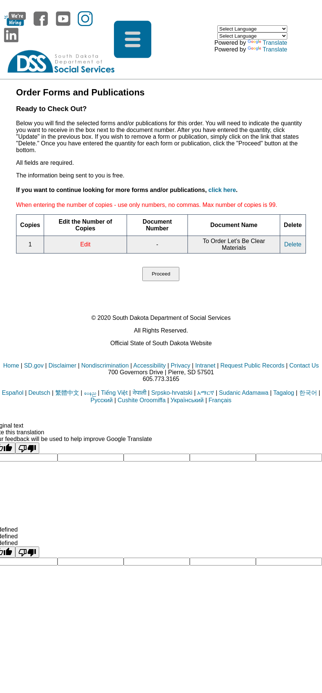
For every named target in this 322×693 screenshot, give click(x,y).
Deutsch (39, 393)
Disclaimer (63, 365)
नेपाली (139, 393)
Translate (267, 43)
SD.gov (33, 365)
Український (187, 400)
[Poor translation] (27, 448)
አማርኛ (205, 393)
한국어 (308, 393)
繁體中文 (67, 393)
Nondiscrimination (105, 365)
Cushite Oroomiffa (142, 400)
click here (222, 190)
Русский (101, 400)
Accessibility (149, 365)
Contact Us (304, 365)
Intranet (205, 365)
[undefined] (27, 552)
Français (219, 400)
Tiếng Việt (114, 393)
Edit (85, 244)
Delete (292, 244)
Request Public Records (252, 365)
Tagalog (283, 393)
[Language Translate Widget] (252, 28)
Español (13, 393)
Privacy (180, 365)
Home (11, 365)
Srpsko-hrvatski (171, 393)
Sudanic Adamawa (244, 393)
